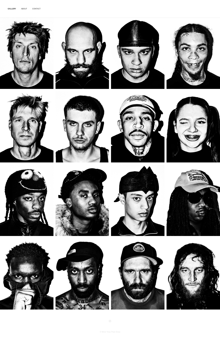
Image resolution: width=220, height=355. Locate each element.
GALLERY (12, 9)
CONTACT (36, 9)
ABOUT (24, 9)
